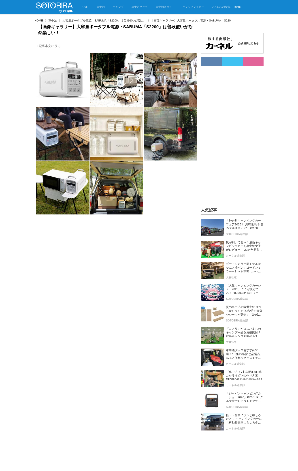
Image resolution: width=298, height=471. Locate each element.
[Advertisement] (232, 133)
